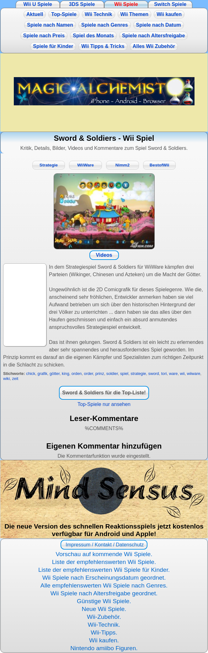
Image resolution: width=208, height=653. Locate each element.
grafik (42, 373)
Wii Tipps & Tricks (102, 46)
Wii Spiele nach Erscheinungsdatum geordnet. (104, 577)
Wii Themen (134, 14)
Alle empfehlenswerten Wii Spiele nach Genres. (104, 585)
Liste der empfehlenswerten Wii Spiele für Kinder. (104, 569)
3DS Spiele (82, 4)
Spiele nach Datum (158, 25)
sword (153, 373)
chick (30, 373)
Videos (104, 255)
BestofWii (159, 165)
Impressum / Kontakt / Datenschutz (104, 544)
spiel (124, 373)
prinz (99, 373)
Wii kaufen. (104, 640)
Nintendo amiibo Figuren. (103, 648)
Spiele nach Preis (44, 35)
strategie (138, 373)
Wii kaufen (169, 14)
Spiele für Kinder (53, 46)
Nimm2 (122, 165)
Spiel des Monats (93, 35)
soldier (112, 373)
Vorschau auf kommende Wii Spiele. (104, 554)
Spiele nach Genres (104, 25)
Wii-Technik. (104, 624)
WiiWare (85, 165)
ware (173, 373)
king (65, 373)
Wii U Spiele (38, 4)
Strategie (49, 165)
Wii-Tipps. (104, 632)
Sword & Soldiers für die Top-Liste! (104, 392)
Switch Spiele (170, 4)
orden (77, 373)
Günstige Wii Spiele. (104, 601)
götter (55, 373)
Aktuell (34, 14)
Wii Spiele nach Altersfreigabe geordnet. (104, 593)
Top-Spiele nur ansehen (104, 404)
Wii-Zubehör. (104, 617)
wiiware (193, 373)
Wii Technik (98, 14)
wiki (6, 378)
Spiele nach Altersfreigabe (153, 35)
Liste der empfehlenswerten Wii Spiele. (104, 562)
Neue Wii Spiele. (104, 609)
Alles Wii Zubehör (154, 46)
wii (182, 373)
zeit (15, 378)
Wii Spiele (126, 4)
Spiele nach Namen (50, 25)
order (88, 373)
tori (164, 373)
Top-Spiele (64, 14)
